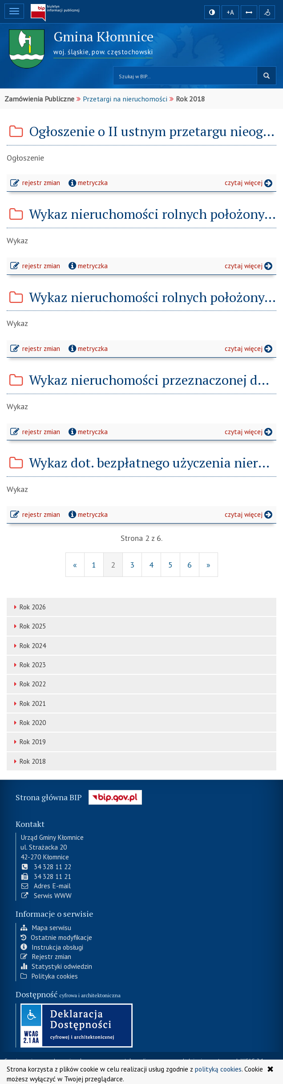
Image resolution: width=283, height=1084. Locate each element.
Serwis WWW (46, 895)
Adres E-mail (45, 885)
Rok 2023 (28, 665)
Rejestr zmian (45, 955)
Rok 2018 (28, 761)
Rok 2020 (28, 722)
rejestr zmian (35, 183)
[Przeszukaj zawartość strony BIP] (185, 75)
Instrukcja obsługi (51, 946)
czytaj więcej (250, 183)
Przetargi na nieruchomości (125, 98)
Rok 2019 (28, 741)
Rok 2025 (28, 626)
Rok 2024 (28, 645)
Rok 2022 (28, 684)
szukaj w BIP (266, 75)
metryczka (87, 182)
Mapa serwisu (45, 927)
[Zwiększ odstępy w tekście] (249, 12)
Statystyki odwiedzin (56, 965)
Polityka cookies (49, 975)
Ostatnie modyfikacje (56, 936)
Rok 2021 (28, 703)
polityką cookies (218, 1068)
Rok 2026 (28, 607)
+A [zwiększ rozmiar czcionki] (230, 12)
